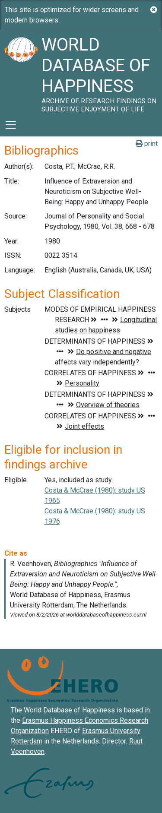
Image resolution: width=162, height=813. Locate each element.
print (147, 143)
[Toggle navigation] (10, 125)
